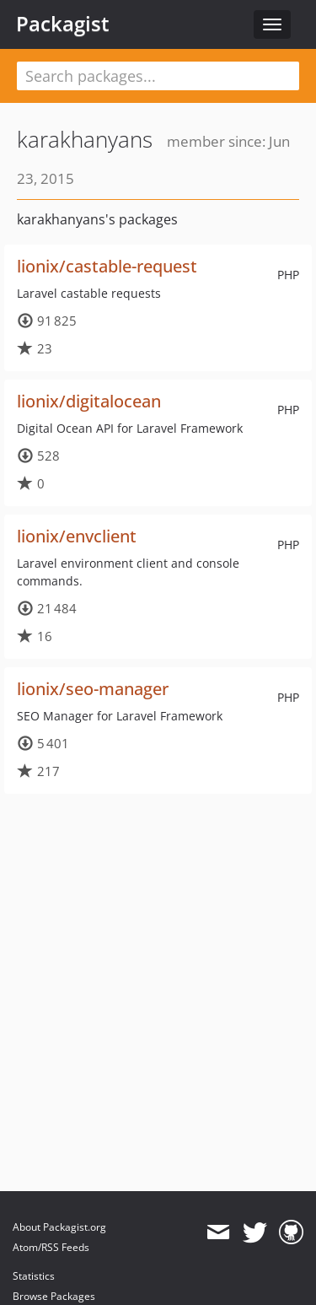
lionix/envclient (77, 536)
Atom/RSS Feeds (51, 1247)
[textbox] (158, 76)
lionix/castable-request (107, 266)
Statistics (34, 1276)
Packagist (63, 23)
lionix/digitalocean (89, 401)
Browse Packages (54, 1296)
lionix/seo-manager (93, 688)
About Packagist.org (59, 1227)
